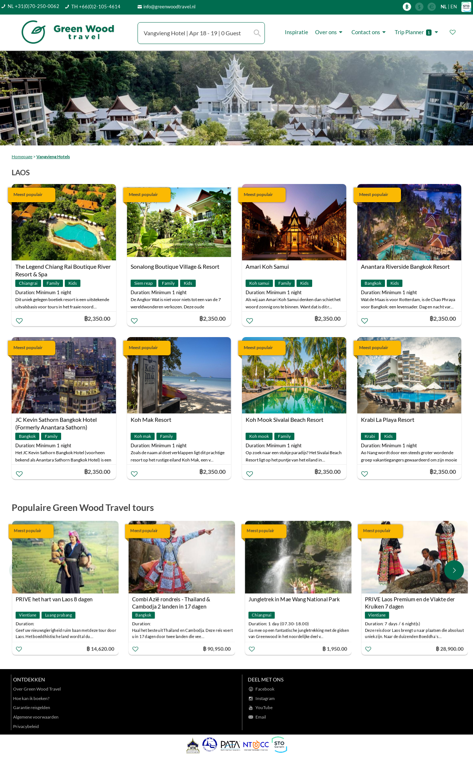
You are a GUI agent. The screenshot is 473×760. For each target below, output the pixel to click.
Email (260, 717)
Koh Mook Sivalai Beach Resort (284, 419)
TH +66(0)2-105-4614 (95, 6)
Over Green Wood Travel (37, 689)
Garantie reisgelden (31, 707)
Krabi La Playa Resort (387, 419)
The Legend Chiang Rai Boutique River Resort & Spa (63, 267)
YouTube (264, 707)
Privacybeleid (26, 726)
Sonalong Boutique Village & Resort (175, 266)
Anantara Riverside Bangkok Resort (405, 266)
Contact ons (369, 32)
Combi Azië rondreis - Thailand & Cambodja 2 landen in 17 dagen (171, 600)
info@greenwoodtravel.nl (169, 6)
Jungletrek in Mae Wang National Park (294, 599)
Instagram (265, 698)
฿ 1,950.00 (334, 648)
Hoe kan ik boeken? (31, 698)
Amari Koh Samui (267, 266)
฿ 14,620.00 (100, 648)
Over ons (330, 32)
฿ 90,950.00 (217, 648)
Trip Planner (417, 32)
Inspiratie (296, 32)
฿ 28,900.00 (450, 648)
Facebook (264, 689)
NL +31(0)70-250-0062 (33, 6)
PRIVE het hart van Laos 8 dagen (54, 599)
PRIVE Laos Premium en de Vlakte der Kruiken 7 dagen (410, 600)
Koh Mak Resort (151, 419)
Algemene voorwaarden (36, 717)
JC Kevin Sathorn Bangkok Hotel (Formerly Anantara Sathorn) (56, 420)
